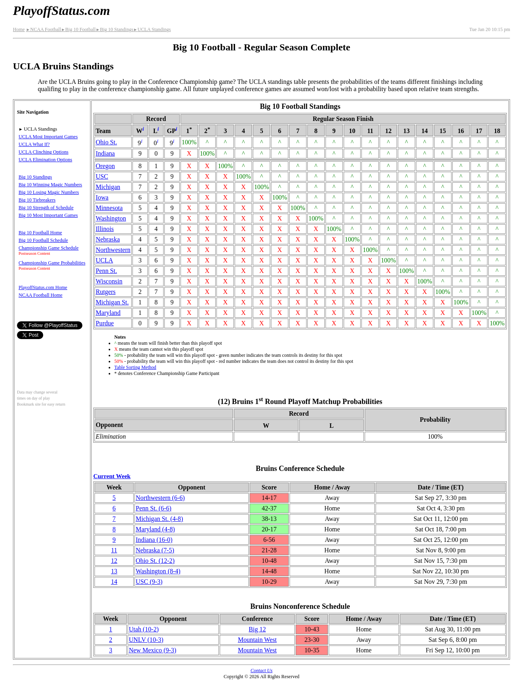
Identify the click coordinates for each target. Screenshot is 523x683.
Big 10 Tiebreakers (37, 200)
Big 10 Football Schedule (43, 240)
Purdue (105, 323)
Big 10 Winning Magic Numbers (50, 184)
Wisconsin (109, 281)
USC (102, 176)
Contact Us (261, 670)
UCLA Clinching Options (43, 152)
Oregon (105, 165)
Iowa (102, 197)
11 (114, 550)
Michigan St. (112, 302)
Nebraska (108, 239)
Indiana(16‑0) (154, 539)
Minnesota (109, 207)
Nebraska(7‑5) (155, 550)
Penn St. (106, 270)
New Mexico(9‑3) (152, 650)
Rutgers (106, 291)
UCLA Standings (152, 29)
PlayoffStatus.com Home (43, 287)
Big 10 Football (78, 29)
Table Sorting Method (135, 367)
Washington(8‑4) (158, 571)
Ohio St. (106, 142)
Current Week (111, 476)
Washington (111, 218)
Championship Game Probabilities (52, 263)
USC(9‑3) (149, 581)
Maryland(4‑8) (155, 529)
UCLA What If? (34, 144)
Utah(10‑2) (144, 629)
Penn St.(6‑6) (153, 508)
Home (19, 29)
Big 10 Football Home (40, 232)
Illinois (105, 228)
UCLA (104, 260)
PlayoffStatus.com (61, 10)
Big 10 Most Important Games (48, 215)
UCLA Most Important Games (48, 137)
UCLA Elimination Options (45, 159)
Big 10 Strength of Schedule (46, 207)
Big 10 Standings (114, 29)
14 (114, 581)
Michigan (108, 186)
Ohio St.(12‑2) (155, 560)
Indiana (105, 153)
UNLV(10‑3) (146, 639)
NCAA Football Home (41, 295)
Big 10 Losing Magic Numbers (49, 192)
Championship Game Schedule (49, 248)
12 (114, 560)
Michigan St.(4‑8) (159, 518)
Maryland (108, 312)
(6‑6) (160, 497)
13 (114, 571)
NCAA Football (43, 29)
